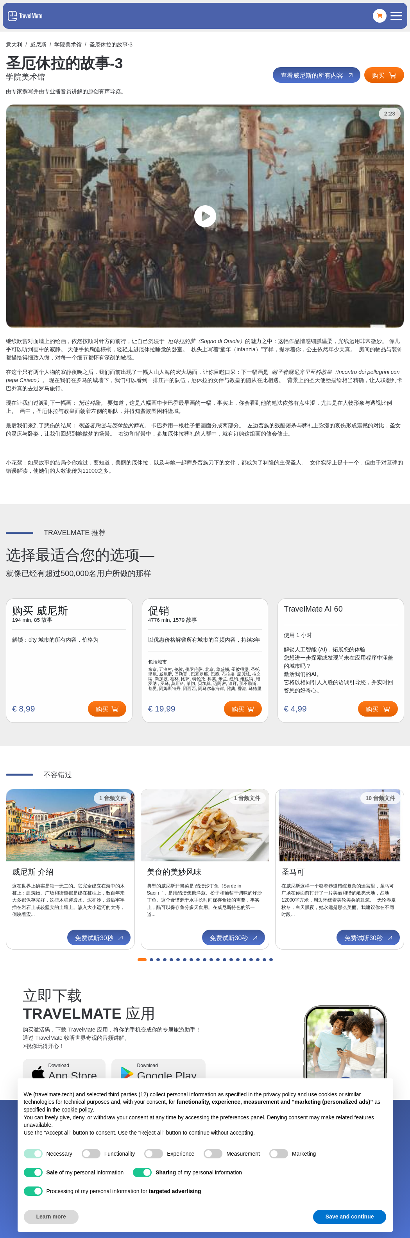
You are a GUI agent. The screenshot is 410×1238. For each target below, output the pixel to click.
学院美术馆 (68, 44)
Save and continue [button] (350, 1216)
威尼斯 (38, 44)
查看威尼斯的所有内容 (317, 75)
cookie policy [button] (77, 1109)
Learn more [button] (51, 1216)
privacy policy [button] (279, 1094)
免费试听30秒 (99, 938)
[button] (142, 959)
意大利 (14, 44)
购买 (384, 75)
